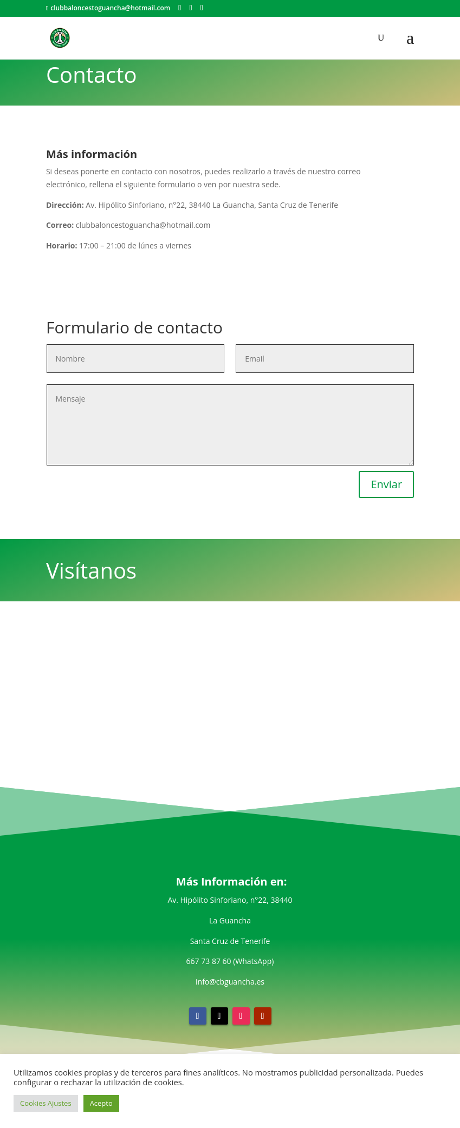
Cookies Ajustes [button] (46, 1103)
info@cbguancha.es (230, 981)
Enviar (386, 484)
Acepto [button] (101, 1103)
